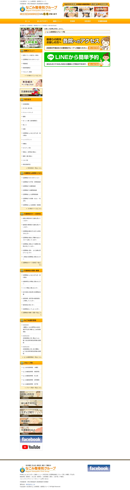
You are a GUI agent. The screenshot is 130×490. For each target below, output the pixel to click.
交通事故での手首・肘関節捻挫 (32, 182)
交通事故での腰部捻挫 (29, 186)
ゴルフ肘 (25, 160)
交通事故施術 (53, 474)
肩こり (25, 125)
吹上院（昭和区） (37, 476)
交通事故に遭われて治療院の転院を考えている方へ (32, 245)
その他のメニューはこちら (34, 75)
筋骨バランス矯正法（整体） (31, 55)
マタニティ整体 (27, 72)
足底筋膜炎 (26, 104)
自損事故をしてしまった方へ (31, 309)
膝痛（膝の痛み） (28, 156)
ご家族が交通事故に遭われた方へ (32, 258)
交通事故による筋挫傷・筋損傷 (32, 205)
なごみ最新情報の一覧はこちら (33, 357)
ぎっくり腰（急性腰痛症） (30, 120)
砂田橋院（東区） (48, 476)
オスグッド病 (27, 148)
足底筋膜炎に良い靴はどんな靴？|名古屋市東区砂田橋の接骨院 (32, 340)
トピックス (23, 479)
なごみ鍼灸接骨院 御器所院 (31, 371)
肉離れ (25, 143)
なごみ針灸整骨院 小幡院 (30, 367)
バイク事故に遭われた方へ (30, 288)
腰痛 (24, 116)
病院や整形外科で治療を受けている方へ (32, 219)
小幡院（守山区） (70, 474)
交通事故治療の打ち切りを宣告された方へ (32, 232)
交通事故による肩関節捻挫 (30, 194)
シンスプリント (27, 139)
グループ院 (61, 474)
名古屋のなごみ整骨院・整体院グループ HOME (33, 25)
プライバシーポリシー (33, 479)
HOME (22, 474)
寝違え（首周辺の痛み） (30, 152)
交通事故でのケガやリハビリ (31, 59)
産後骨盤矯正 (27, 67)
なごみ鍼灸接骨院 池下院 (30, 384)
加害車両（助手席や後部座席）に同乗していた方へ (32, 299)
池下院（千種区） (60, 476)
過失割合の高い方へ (28, 305)
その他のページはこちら (35, 208)
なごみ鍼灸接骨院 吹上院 (30, 375)
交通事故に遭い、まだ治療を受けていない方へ (32, 251)
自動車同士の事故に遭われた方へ (32, 282)
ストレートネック (28, 112)
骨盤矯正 (25, 63)
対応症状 (45, 474)
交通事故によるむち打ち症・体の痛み (32, 134)
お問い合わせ (44, 479)
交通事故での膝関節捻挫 (30, 190)
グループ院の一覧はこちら (34, 387)
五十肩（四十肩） (28, 108)
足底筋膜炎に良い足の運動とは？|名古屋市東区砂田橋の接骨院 (32, 351)
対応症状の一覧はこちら (35, 168)
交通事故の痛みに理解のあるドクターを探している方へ (32, 239)
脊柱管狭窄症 (27, 164)
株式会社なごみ (30, 484)
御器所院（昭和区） (25, 476)
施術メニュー (38, 474)
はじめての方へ (29, 474)
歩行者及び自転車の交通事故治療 (32, 293)
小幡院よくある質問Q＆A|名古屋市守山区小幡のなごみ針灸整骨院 (32, 329)
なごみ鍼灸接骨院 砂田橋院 (31, 380)
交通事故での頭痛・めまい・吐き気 (32, 199)
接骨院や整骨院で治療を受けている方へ (32, 226)
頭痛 (24, 129)
